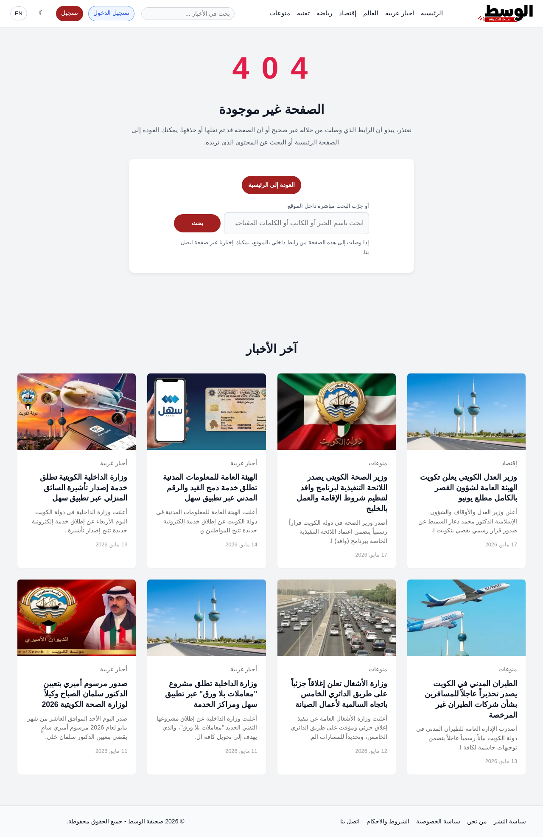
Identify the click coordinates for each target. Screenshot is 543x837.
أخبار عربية (399, 13)
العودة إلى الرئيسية (271, 184)
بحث (197, 223)
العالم (370, 13)
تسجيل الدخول (111, 13)
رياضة (324, 13)
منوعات (279, 13)
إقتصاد (347, 13)
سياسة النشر (510, 821)
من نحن (477, 821)
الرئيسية (432, 13)
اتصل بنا (350, 821)
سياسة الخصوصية (438, 821)
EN (18, 13)
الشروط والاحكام (388, 821)
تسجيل (69, 13)
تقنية (303, 13)
